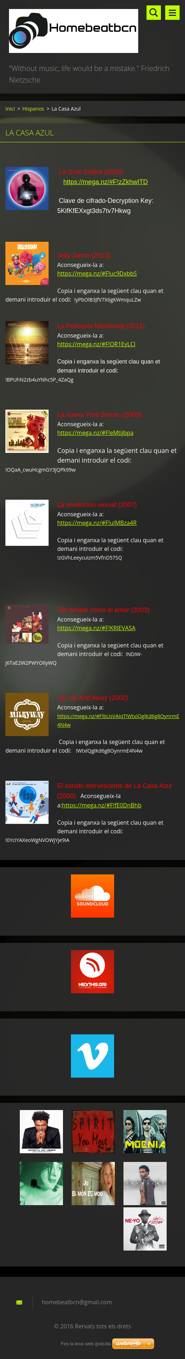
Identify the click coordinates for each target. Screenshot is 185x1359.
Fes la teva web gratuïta (86, 1343)
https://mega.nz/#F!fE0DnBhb (101, 805)
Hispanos (33, 108)
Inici (10, 108)
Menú (172, 12)
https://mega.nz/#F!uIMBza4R (97, 523)
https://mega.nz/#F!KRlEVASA (96, 628)
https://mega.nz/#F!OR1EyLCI (96, 344)
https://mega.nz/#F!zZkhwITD (105, 182)
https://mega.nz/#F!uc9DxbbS (97, 273)
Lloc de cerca (153, 12)
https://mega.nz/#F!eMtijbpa (95, 433)
